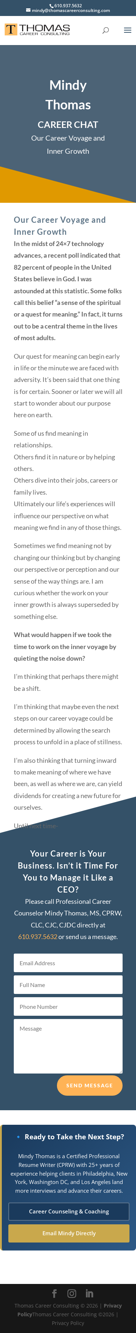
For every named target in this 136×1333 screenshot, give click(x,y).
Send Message (89, 1099)
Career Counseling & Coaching (69, 1211)
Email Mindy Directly (69, 1233)
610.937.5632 (68, 6)
